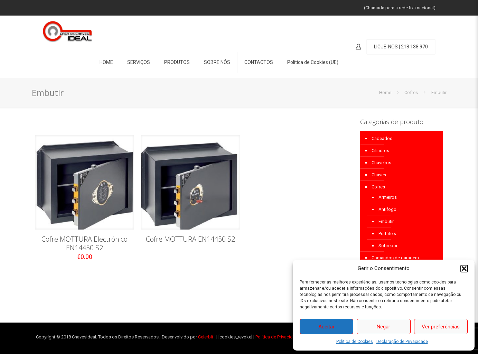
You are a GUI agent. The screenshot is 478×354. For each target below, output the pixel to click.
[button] (464, 268)
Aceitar (326, 327)
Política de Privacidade (277, 336)
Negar (383, 327)
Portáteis (387, 233)
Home (385, 92)
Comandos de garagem (395, 257)
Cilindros (380, 150)
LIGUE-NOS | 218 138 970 (401, 46)
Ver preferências (441, 327)
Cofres (411, 92)
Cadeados (382, 138)
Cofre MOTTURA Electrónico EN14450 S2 (84, 243)
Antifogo (387, 209)
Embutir (386, 221)
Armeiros (387, 197)
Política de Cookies (354, 341)
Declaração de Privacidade (402, 341)
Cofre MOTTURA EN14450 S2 (190, 239)
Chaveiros (381, 162)
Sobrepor (387, 245)
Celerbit (205, 336)
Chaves (379, 174)
